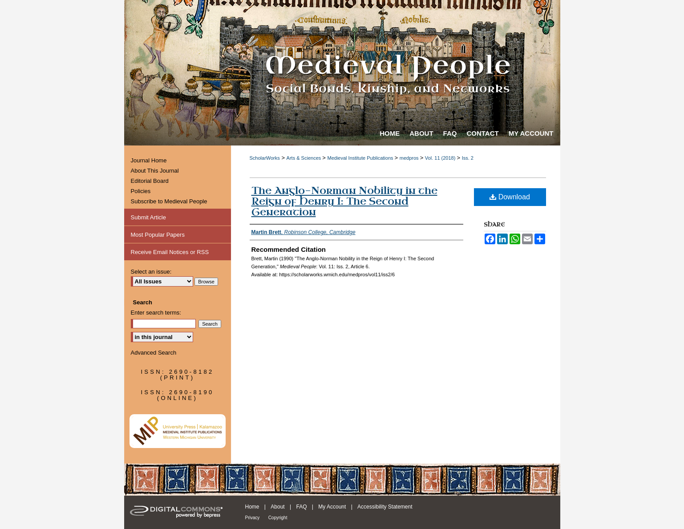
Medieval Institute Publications (361, 158)
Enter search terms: (156, 312)
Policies (141, 191)
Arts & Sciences (305, 158)
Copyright (277, 517)
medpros (410, 158)
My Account (332, 507)
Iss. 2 (468, 158)
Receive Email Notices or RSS (170, 252)
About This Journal (155, 170)
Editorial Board (150, 181)
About (277, 507)
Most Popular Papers (158, 234)
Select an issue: (151, 271)
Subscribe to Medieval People (169, 201)
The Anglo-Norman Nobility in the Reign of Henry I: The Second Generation (344, 201)
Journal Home (149, 160)
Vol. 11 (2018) (441, 158)
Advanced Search (154, 352)
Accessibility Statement (384, 507)
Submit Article (148, 217)
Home (252, 507)
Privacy (252, 517)
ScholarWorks (265, 158)
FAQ (301, 507)
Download (510, 197)
